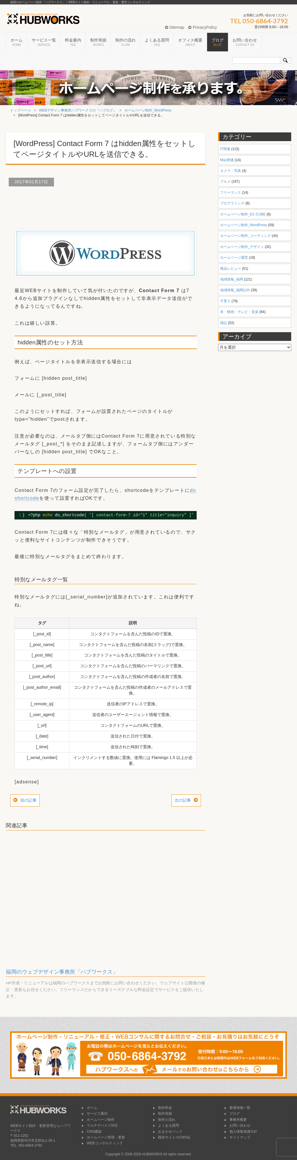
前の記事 (28, 800)
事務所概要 (235, 1120)
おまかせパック (167, 1132)
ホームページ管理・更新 (103, 1137)
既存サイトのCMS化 (171, 1137)
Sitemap (174, 27)
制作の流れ (125, 42)
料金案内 (73, 42)
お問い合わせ (245, 42)
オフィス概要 (190, 42)
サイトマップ (237, 1137)
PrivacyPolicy (202, 27)
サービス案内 (95, 1114)
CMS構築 (92, 1132)
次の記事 (183, 800)
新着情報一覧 (237, 1108)
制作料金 (162, 1108)
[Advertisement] (111, 205)
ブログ (217, 42)
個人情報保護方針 (240, 1132)
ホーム (16, 42)
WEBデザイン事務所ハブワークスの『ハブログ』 (78, 110)
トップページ (20, 110)
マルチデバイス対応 (100, 1125)
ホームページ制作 (98, 1120)
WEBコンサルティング (102, 1143)
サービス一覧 (44, 42)
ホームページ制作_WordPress (147, 110)
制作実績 (98, 42)
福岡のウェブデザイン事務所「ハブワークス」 (62, 972)
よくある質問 (157, 42)
